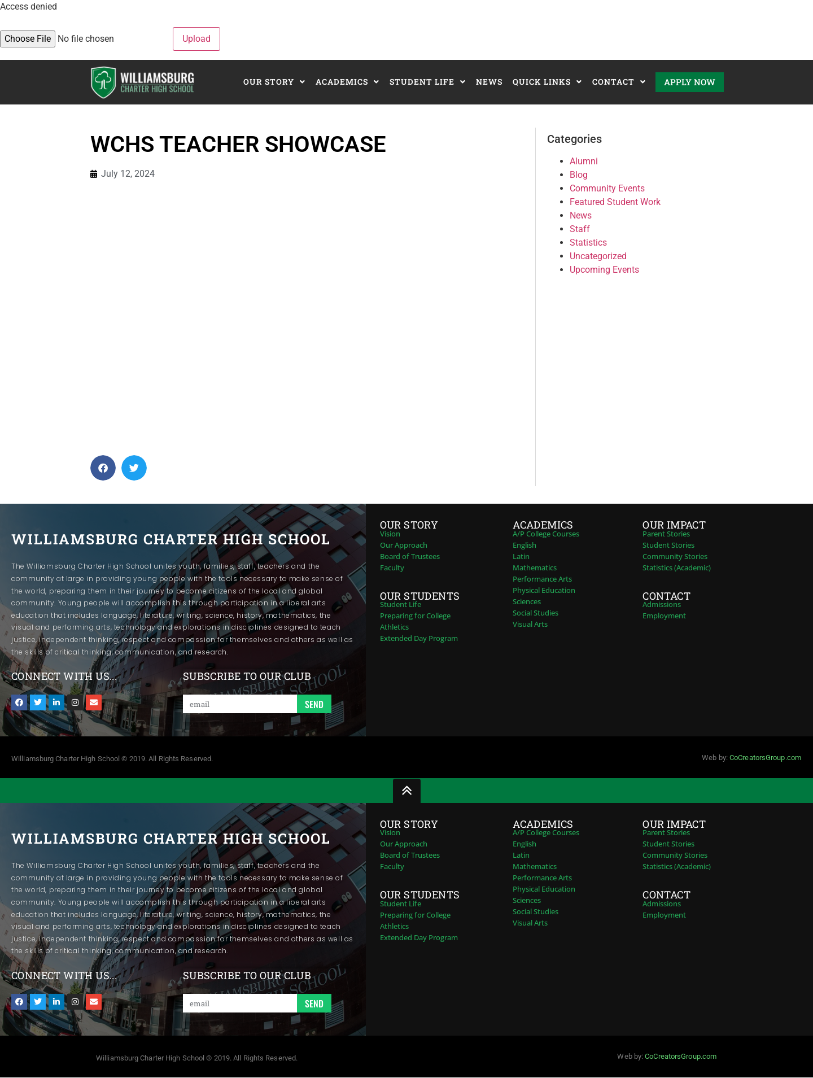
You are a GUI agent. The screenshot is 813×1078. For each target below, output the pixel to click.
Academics (347, 81)
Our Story (274, 81)
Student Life (428, 81)
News (489, 81)
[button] (103, 468)
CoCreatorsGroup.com (765, 757)
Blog (579, 174)
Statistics (588, 242)
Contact (619, 81)
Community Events (607, 188)
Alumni (584, 161)
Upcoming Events (604, 269)
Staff (580, 229)
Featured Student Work (615, 202)
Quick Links (547, 81)
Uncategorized (598, 256)
